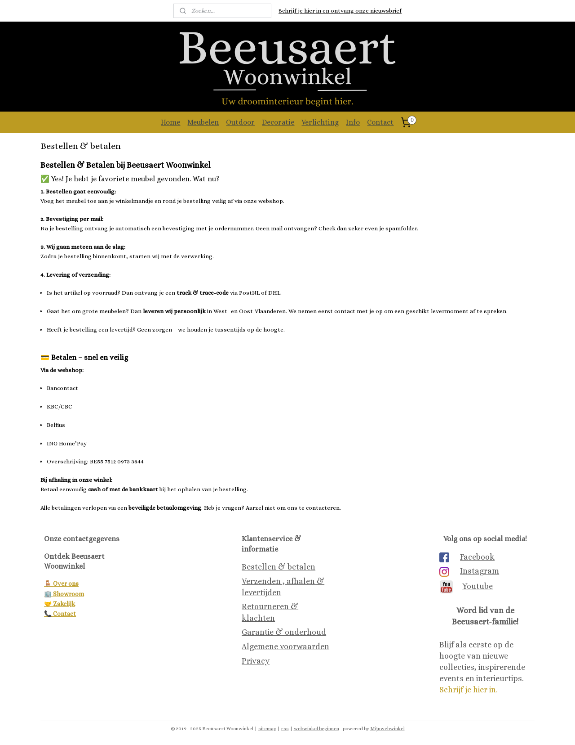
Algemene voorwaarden (285, 646)
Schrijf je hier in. (468, 689)
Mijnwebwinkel (387, 729)
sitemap (267, 729)
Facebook (477, 556)
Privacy (256, 660)
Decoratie (278, 122)
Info (353, 122)
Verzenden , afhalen (278, 581)
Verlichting (320, 122)
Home (170, 122)
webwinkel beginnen (316, 729)
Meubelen (203, 122)
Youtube (477, 585)
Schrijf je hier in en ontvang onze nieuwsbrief (340, 10)
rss (285, 729)
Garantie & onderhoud (284, 632)
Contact (380, 122)
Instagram (479, 570)
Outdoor (240, 122)
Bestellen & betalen (278, 566)
